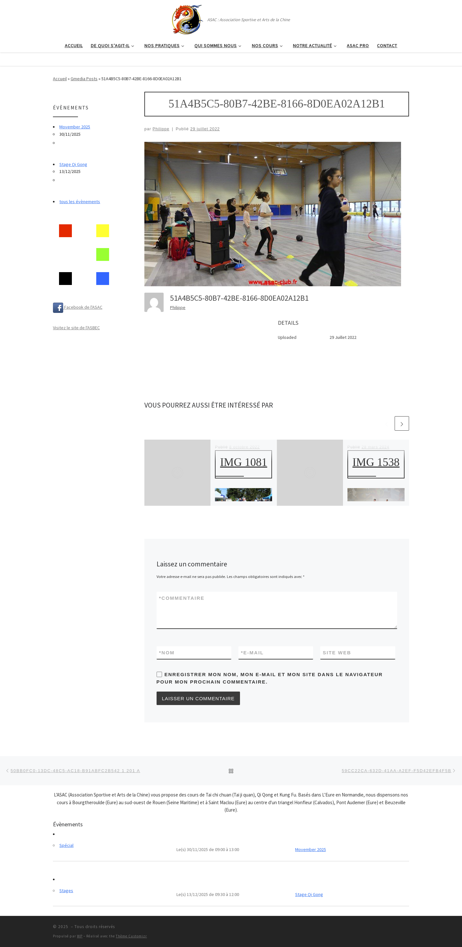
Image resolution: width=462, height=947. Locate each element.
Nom (167, 652)
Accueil (60, 79)
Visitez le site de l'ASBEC (76, 328)
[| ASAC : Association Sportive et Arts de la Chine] (187, 18)
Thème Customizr (131, 936)
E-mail (252, 652)
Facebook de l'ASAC (77, 307)
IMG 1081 (243, 462)
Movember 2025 (74, 127)
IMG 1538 (375, 462)
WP (79, 936)
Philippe (161, 129)
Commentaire (182, 598)
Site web (337, 652)
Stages (66, 890)
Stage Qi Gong (73, 164)
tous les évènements (79, 201)
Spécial (66, 845)
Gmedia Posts (84, 79)
